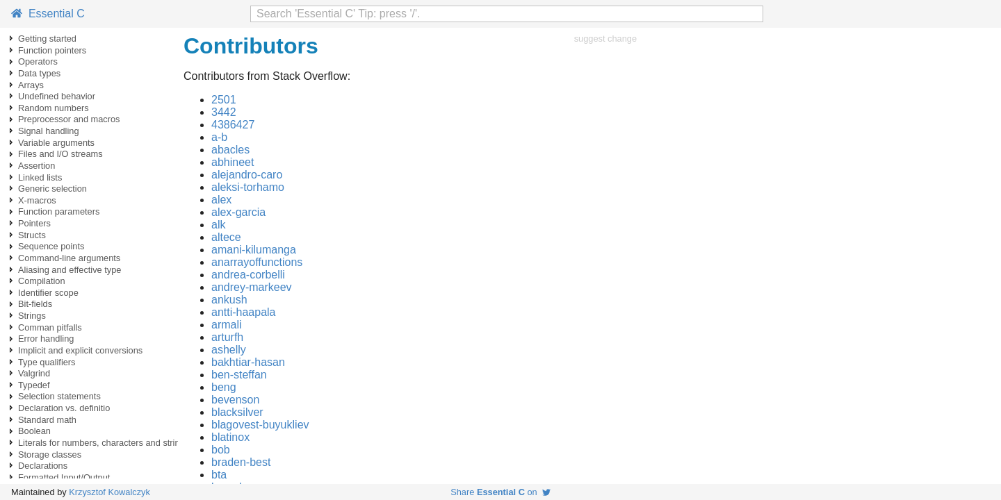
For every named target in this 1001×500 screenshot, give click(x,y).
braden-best (240, 462)
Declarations (42, 465)
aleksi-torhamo (247, 187)
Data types (39, 73)
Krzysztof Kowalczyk (109, 492)
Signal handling (48, 131)
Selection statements (59, 396)
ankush (229, 300)
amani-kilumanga (253, 250)
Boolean (34, 431)
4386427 (232, 125)
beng (223, 387)
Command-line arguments (69, 258)
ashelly (228, 350)
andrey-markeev (251, 287)
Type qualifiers (47, 362)
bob (220, 450)
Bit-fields (35, 304)
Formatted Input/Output (64, 477)
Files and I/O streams (60, 154)
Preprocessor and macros (69, 119)
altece (226, 237)
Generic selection (52, 188)
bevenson (235, 400)
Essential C (48, 13)
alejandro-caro (246, 175)
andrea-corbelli (248, 275)
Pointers (34, 223)
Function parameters (58, 211)
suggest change (605, 38)
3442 (223, 112)
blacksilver (237, 412)
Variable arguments (56, 143)
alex (221, 200)
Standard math (47, 420)
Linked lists (40, 177)
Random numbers (53, 108)
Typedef (34, 385)
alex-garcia (238, 212)
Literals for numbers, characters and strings (103, 443)
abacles (230, 150)
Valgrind (34, 373)
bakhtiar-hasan (248, 362)
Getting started (47, 38)
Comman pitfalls (50, 327)
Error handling (46, 338)
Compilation (41, 281)
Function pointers (52, 50)
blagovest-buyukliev (260, 425)
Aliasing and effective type (69, 270)
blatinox (230, 437)
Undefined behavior (56, 96)
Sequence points (51, 246)
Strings (32, 315)
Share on (500, 492)
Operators (38, 61)
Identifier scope (48, 293)
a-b (219, 137)
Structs (32, 235)
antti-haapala (243, 312)
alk (218, 225)
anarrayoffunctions (256, 262)
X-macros (37, 200)
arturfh (227, 337)
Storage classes (49, 454)
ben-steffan (239, 375)
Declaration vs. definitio (64, 408)
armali (226, 325)
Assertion (36, 165)
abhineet (232, 162)
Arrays (31, 85)
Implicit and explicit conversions (80, 350)
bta (219, 475)
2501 (223, 100)
